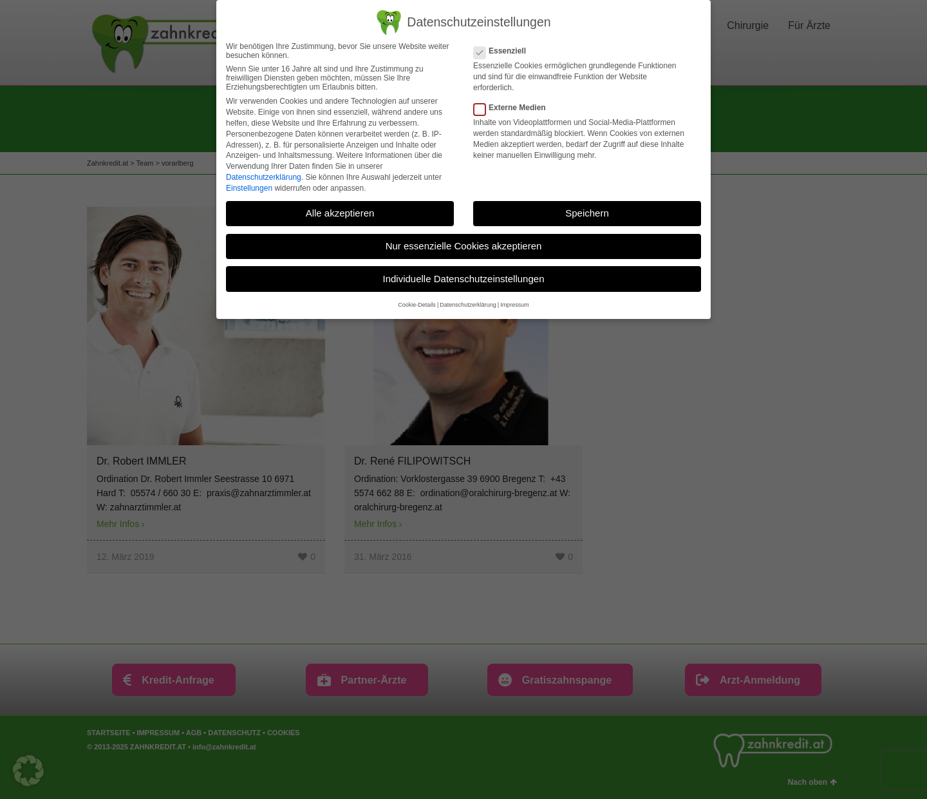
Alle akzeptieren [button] (340, 212)
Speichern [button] (587, 212)
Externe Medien (513, 107)
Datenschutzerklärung (263, 177)
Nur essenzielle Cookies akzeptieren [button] (464, 245)
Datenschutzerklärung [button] (468, 305)
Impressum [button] (514, 305)
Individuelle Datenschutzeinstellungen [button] (463, 278)
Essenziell (503, 50)
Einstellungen (249, 188)
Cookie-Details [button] (417, 305)
